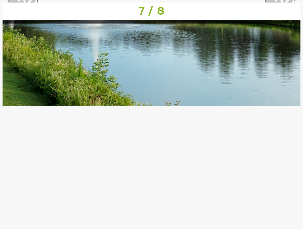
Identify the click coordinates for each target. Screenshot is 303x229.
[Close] (11, 11)
